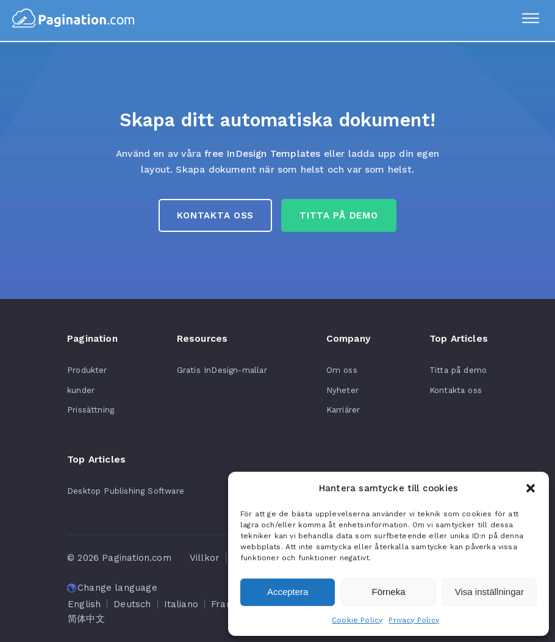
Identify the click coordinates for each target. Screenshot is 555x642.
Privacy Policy (414, 620)
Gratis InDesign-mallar (222, 370)
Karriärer (343, 409)
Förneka (388, 591)
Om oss (341, 370)
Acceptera (288, 591)
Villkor (205, 557)
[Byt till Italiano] (181, 604)
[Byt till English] (84, 604)
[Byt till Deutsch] (132, 604)
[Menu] (530, 20)
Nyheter (342, 390)
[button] (531, 488)
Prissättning (90, 409)
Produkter (87, 370)
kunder (81, 390)
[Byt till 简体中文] (86, 619)
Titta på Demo (338, 215)
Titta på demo (458, 370)
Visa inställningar (489, 591)
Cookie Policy (357, 620)
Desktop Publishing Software (125, 491)
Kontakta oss (215, 215)
